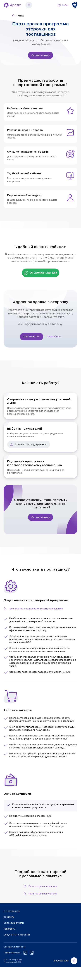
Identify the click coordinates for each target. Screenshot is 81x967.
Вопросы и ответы (14, 922)
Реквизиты (9, 928)
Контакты (9, 917)
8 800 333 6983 (61, 961)
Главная (18, 16)
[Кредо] (12, 5)
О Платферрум (12, 911)
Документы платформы (17, 934)
